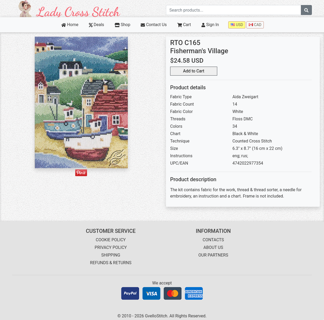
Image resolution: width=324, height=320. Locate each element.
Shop (122, 24)
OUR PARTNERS (213, 255)
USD (237, 25)
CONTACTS (213, 239)
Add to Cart (193, 70)
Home (69, 24)
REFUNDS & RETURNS (110, 262)
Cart (184, 24)
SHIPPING (110, 255)
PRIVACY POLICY (111, 247)
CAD (255, 25)
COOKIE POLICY (111, 239)
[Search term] (233, 10)
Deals (96, 24)
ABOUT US (213, 247)
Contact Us (154, 24)
